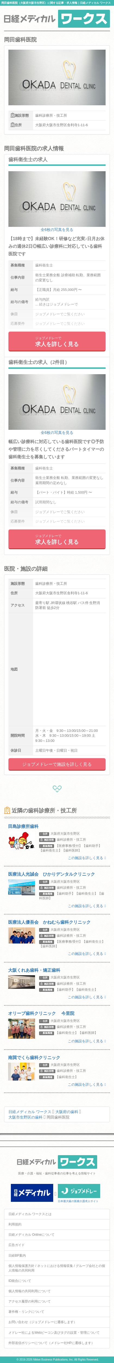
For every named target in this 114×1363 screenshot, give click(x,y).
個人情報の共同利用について (29, 1291)
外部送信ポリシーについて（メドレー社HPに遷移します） (51, 1343)
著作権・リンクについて (26, 1312)
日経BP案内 (17, 1255)
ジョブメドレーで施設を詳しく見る (57, 764)
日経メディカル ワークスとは (30, 1214)
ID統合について (19, 1281)
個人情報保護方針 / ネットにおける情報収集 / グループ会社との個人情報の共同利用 (56, 1268)
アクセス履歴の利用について (29, 1301)
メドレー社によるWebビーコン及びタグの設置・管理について (54, 1333)
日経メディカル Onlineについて (31, 1235)
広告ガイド (16, 1245)
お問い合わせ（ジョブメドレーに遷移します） (42, 1322)
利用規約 (14, 1224)
